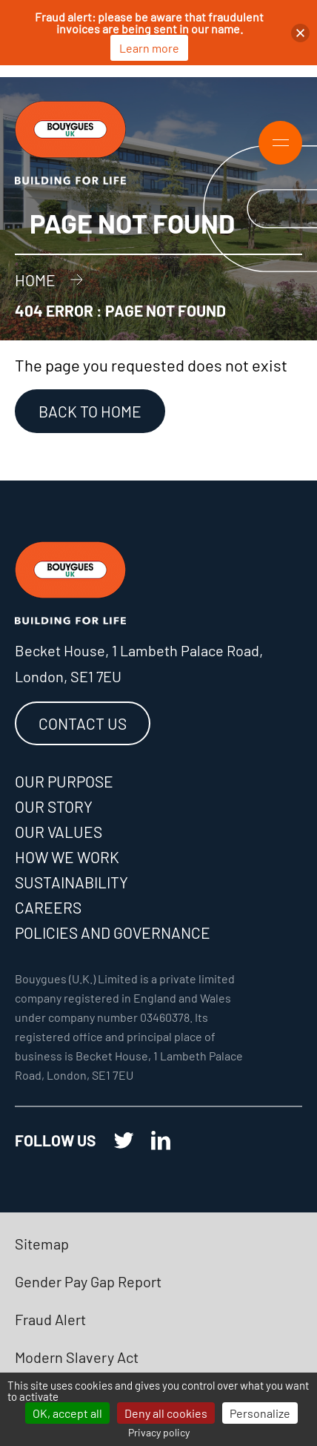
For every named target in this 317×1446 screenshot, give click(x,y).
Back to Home (90, 411)
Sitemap (42, 1243)
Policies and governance (112, 932)
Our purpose (64, 781)
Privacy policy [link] (159, 1432)
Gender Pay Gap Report (88, 1281)
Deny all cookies (165, 1413)
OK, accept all (67, 1413)
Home (35, 280)
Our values (58, 831)
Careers (48, 907)
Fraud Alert (50, 1319)
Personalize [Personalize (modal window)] (260, 1413)
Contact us (83, 723)
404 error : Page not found (120, 310)
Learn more (149, 48)
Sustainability (71, 882)
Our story (54, 806)
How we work (67, 857)
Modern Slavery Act (77, 1357)
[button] (300, 33)
